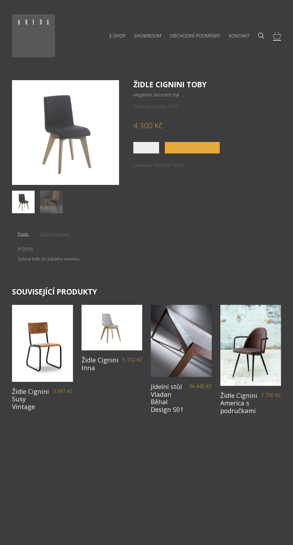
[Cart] (277, 36)
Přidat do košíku (192, 147)
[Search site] (261, 36)
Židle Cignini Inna (100, 363)
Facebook (142, 164)
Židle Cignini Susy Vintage (30, 399)
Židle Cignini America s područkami (238, 403)
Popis (23, 234)
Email (179, 164)
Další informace (55, 234)
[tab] (23, 234)
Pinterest (163, 164)
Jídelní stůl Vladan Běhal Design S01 (167, 398)
